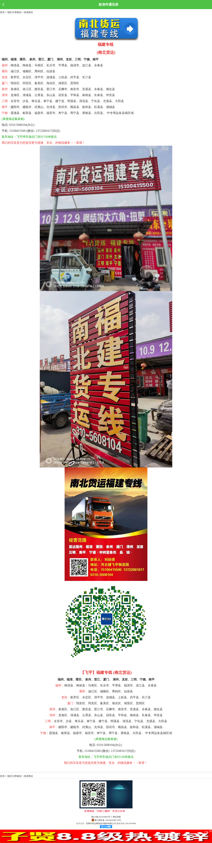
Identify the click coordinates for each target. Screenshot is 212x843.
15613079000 (130, 823)
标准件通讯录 (108, 4)
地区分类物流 (14, 12)
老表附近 (28, 12)
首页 (2, 12)
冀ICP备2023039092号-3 (101, 817)
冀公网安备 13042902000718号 (106, 820)
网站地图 (117, 817)
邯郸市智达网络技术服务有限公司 (101, 823)
